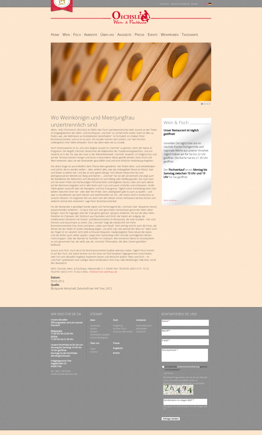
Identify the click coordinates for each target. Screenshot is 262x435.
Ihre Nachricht (170, 350)
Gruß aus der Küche (123, 331)
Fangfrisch (118, 325)
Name (166, 321)
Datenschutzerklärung (180, 4)
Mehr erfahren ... (171, 200)
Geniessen (95, 325)
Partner (94, 351)
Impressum (164, 4)
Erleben (94, 331)
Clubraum (141, 331)
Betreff (166, 330)
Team (93, 348)
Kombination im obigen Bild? (179, 400)
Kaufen (93, 328)
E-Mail (166, 340)
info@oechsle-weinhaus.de (103, 271)
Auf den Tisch (119, 328)
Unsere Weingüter (99, 337)
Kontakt (194, 4)
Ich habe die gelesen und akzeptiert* (186, 368)
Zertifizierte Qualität (99, 334)
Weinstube (141, 328)
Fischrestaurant (143, 325)
